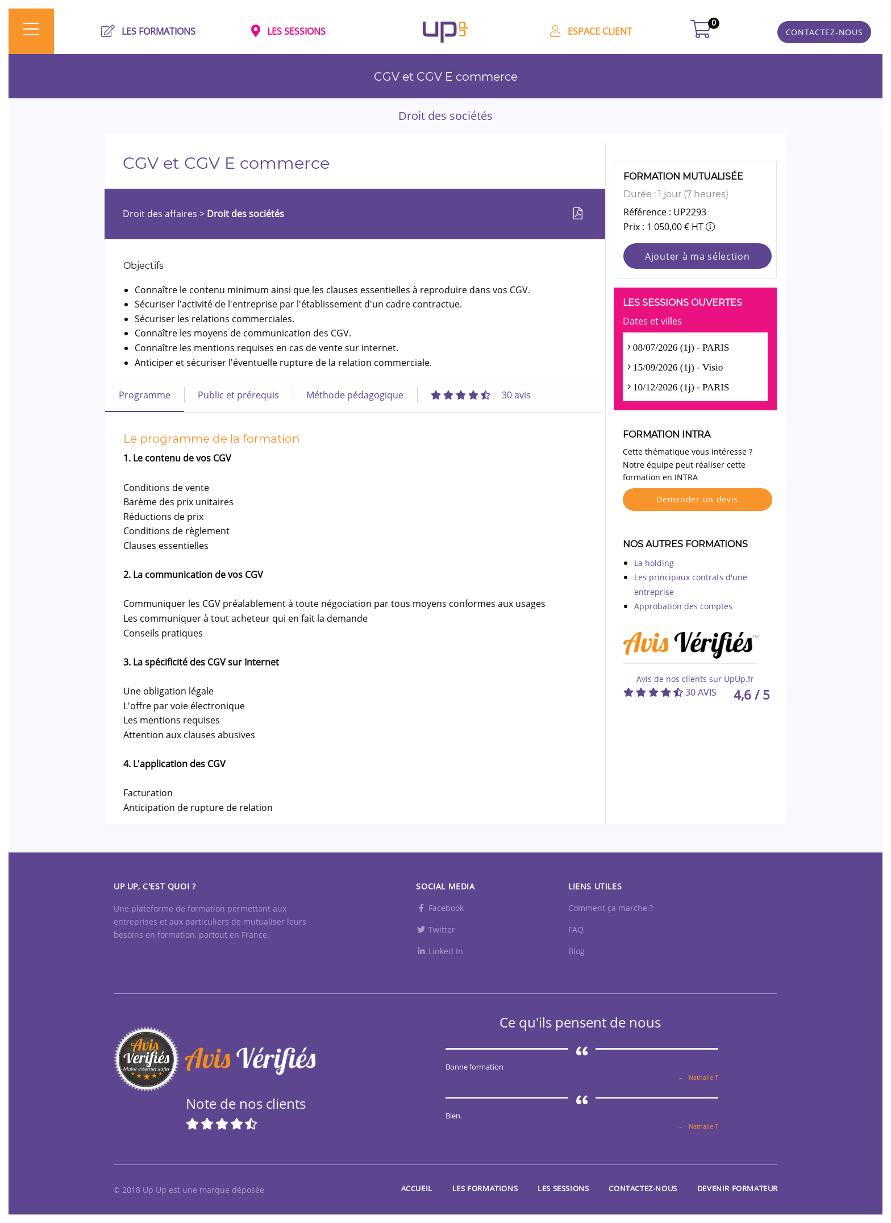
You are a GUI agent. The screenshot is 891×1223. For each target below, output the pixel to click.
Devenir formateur (737, 1188)
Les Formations (485, 1188)
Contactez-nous (643, 1188)
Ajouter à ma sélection (697, 256)
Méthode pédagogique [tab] (354, 395)
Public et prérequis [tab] (238, 395)
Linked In (439, 951)
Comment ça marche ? (610, 907)
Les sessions (563, 1188)
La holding (654, 563)
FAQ (576, 929)
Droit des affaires (161, 213)
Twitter (435, 929)
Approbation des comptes (683, 606)
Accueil (416, 1188)
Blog (576, 951)
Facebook (440, 907)
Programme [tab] (144, 395)
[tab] (480, 395)
